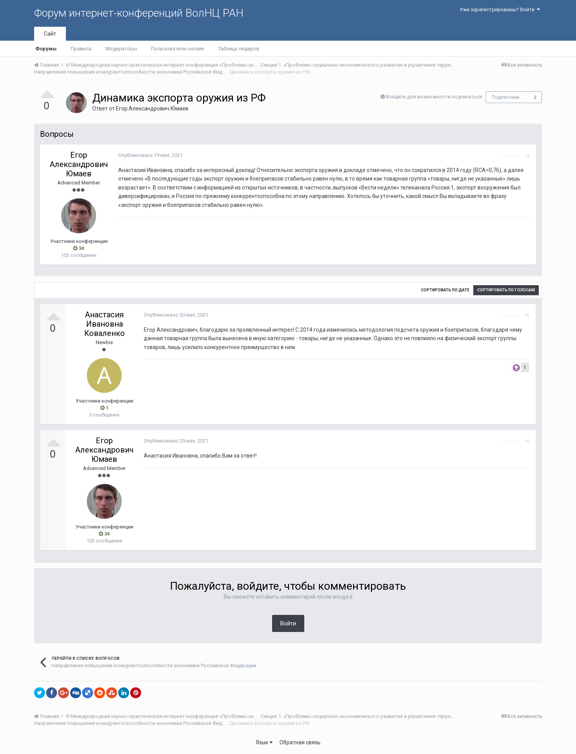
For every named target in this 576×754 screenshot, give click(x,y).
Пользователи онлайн (177, 49)
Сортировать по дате (445, 290)
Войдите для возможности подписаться (434, 97)
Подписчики (505, 97)
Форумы (46, 49)
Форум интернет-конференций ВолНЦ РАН (138, 13)
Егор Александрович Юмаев (152, 108)
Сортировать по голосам (506, 290)
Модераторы (121, 49)
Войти (288, 623)
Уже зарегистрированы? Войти (500, 9)
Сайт (50, 34)
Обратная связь (300, 742)
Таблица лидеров (238, 49)
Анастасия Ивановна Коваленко (104, 324)
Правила (81, 49)
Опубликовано (149, 155)
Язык (264, 742)
